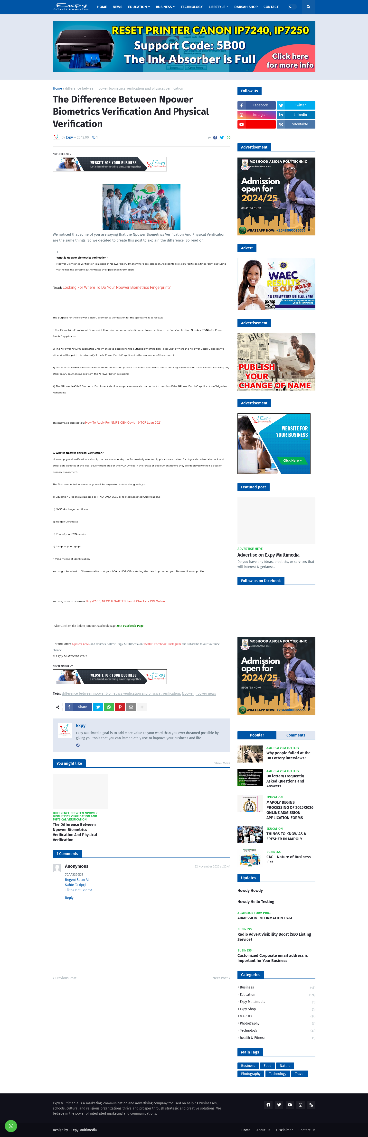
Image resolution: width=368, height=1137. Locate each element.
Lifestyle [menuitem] (217, 7)
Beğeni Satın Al (77, 880)
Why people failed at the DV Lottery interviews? (288, 755)
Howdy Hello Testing (255, 901)
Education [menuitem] (137, 7)
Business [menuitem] (164, 7)
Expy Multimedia (277, 1002)
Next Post (220, 978)
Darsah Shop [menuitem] (246, 7)
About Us (263, 1130)
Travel (299, 1074)
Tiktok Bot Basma (78, 890)
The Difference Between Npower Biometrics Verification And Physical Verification (75, 832)
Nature (285, 1066)
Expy (80, 725)
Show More (222, 763)
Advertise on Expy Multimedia (268, 555)
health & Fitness (277, 1038)
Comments (295, 735)
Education (277, 995)
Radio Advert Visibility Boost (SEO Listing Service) (274, 937)
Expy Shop (277, 1009)
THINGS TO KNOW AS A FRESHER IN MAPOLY (286, 836)
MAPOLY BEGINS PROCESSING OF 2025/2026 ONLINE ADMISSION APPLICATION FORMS (289, 810)
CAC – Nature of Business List (288, 859)
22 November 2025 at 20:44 (212, 866)
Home (57, 88)
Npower (188, 694)
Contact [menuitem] (271, 7)
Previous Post (65, 978)
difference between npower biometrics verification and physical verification (124, 88)
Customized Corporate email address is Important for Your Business (272, 958)
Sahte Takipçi (75, 885)
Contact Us (307, 1130)
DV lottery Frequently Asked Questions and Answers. (285, 781)
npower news (206, 694)
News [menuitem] (117, 7)
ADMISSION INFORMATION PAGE (265, 918)
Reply (69, 898)
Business (277, 987)
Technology (277, 1031)
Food (267, 1066)
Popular (257, 735)
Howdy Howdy (250, 890)
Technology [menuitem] (192, 7)
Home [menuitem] (102, 7)
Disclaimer (284, 1130)
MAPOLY (277, 1016)
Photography (277, 1023)
